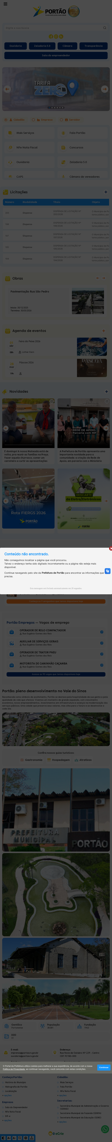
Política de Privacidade (14, 1069)
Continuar (103, 1067)
